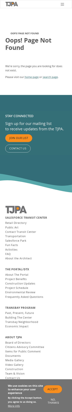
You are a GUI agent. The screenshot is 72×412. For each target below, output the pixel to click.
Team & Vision (14, 373)
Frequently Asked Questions (24, 297)
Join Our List (18, 138)
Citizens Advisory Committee (24, 347)
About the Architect (18, 258)
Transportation (15, 236)
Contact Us (12, 378)
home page (32, 77)
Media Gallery (14, 360)
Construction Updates (20, 283)
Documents (13, 356)
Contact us (17, 148)
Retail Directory (16, 223)
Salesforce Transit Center (26, 217)
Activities (11, 249)
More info (14, 406)
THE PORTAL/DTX (17, 269)
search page (50, 77)
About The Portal (16, 274)
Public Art (12, 227)
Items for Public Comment (23, 351)
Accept (53, 389)
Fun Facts (11, 245)
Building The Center (18, 317)
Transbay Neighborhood (21, 322)
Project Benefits (16, 279)
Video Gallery (14, 365)
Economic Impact (17, 326)
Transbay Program (20, 307)
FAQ (8, 254)
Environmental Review (20, 292)
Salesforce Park (15, 240)
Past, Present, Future (19, 313)
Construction (14, 369)
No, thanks (53, 402)
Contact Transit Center (20, 232)
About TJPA (13, 337)
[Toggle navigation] (62, 4)
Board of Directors (18, 342)
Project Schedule (16, 288)
